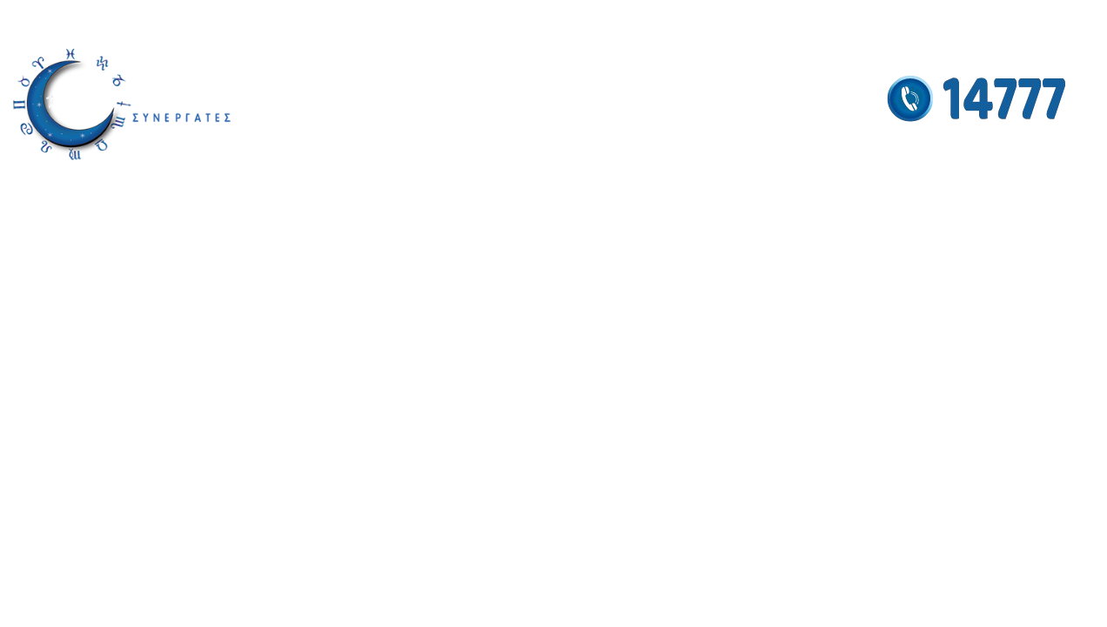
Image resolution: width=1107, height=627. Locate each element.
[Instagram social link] (1029, 18)
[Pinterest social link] (1081, 18)
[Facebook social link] (1007, 18)
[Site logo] (122, 103)
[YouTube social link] (1054, 18)
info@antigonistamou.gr (69, 19)
